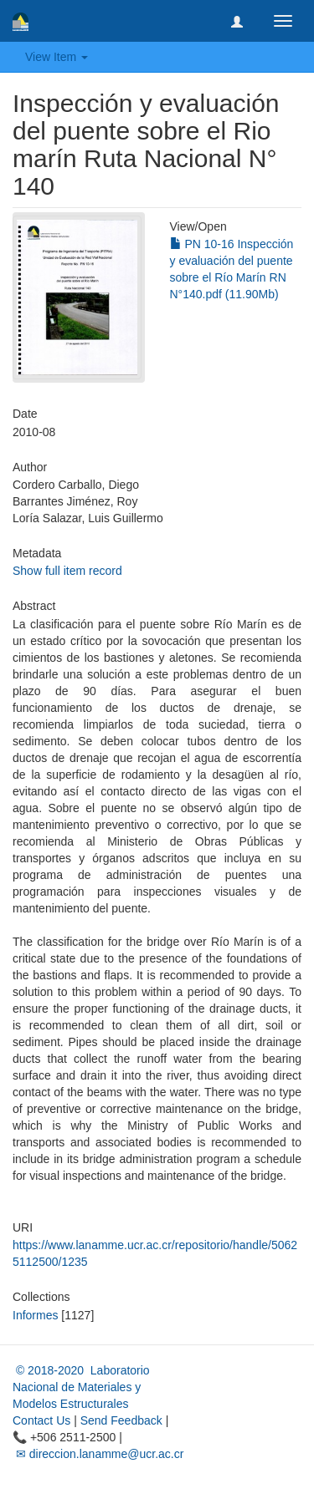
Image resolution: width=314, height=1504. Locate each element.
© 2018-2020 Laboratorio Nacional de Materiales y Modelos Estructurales (81, 1387)
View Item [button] (56, 57)
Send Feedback (121, 1420)
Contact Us (41, 1420)
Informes (35, 1315)
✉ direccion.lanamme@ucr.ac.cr (98, 1454)
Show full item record (67, 570)
